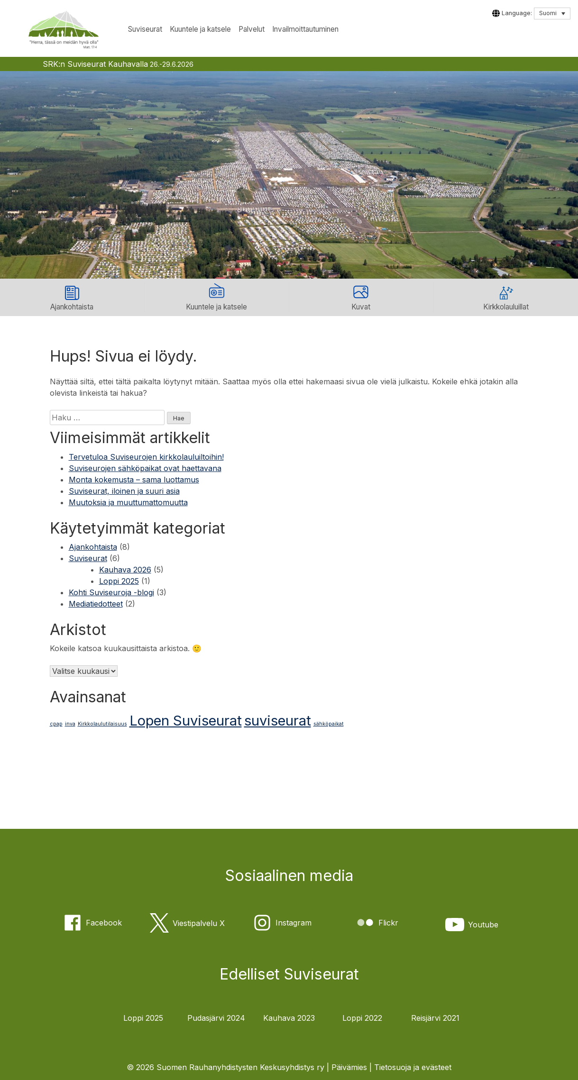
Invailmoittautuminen (305, 29)
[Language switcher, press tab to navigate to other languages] (552, 13)
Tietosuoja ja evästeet (412, 1067)
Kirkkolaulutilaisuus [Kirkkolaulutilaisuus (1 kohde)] (102, 724)
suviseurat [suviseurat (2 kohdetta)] (277, 720)
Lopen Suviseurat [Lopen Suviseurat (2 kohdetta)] (185, 720)
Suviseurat (145, 29)
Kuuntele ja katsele (200, 29)
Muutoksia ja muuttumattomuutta (128, 502)
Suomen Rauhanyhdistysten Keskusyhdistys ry (240, 1067)
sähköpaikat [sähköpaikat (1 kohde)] (328, 724)
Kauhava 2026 (125, 569)
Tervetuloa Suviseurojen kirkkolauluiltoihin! (146, 457)
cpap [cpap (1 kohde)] (56, 724)
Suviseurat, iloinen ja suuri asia (124, 491)
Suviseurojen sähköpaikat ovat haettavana (145, 468)
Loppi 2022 (362, 1018)
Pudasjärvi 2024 (216, 1018)
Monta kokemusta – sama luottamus (134, 479)
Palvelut (252, 29)
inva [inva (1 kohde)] (70, 724)
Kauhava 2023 (289, 1018)
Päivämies (349, 1067)
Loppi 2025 (119, 581)
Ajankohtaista (93, 547)
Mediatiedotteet (96, 603)
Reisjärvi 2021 (435, 1018)
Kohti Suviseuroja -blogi (111, 592)
